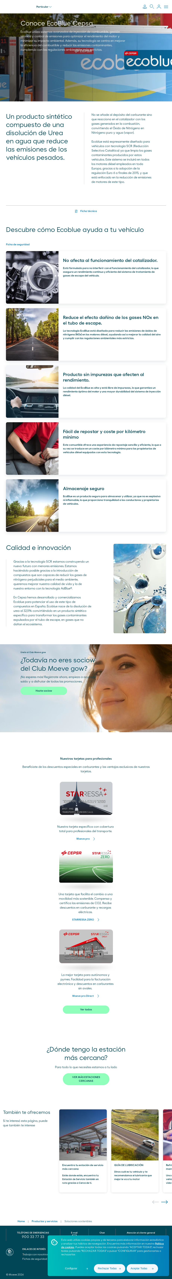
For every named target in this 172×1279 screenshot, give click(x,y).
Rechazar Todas (107, 1268)
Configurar (71, 1268)
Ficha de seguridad (18, 244)
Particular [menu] (46, 7)
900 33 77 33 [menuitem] (33, 1237)
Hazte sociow (44, 691)
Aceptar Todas (139, 1268)
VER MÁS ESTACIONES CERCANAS (86, 1079)
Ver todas (86, 1009)
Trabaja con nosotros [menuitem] (37, 1254)
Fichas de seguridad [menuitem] (34, 1259)
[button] (155, 1202)
